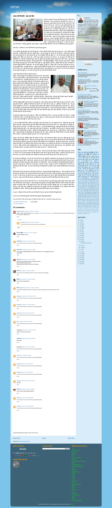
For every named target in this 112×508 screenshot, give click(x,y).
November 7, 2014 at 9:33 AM (28, 259)
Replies (19, 219)
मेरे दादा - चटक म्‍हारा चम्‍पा (90, 165)
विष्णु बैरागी (19, 232)
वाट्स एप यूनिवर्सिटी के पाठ (84, 213)
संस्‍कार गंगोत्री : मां (83, 202)
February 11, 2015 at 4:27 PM (29, 330)
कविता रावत (19, 259)
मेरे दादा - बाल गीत (82, 189)
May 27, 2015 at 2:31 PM (27, 363)
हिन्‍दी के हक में (81, 167)
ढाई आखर (73, 468)
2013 (80, 252)
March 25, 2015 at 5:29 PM (25, 355)
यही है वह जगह (74, 480)
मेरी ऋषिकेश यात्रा (91, 204)
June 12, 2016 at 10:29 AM (27, 397)
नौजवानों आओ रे (87, 123)
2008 (80, 261)
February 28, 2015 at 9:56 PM (28, 338)
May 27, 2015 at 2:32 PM (27, 372)
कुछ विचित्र (83, 195)
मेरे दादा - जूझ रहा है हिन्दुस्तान (92, 162)
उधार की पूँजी (90, 182)
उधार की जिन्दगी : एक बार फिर (85, 243)
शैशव (73, 491)
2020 (80, 229)
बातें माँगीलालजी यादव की (92, 181)
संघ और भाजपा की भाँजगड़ (94, 200)
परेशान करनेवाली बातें (82, 204)
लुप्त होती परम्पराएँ (91, 206)
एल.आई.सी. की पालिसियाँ (87, 188)
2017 (80, 235)
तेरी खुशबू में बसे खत (75, 472)
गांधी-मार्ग (89, 185)
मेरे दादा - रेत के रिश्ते (91, 167)
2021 (80, 228)
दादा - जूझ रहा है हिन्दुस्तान (86, 207)
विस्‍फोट (73, 488)
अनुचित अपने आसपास (90, 159)
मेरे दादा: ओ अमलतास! (87, 175)
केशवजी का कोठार (85, 203)
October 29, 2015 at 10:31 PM (28, 380)
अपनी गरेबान (88, 156)
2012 (80, 253)
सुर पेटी (73, 498)
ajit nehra (19, 313)
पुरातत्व (86, 209)
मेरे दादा (91, 158)
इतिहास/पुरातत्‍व (80, 199)
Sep (82, 245)
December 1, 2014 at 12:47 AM (32, 287)
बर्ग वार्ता (73, 475)
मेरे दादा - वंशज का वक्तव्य (92, 197)
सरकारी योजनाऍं (91, 202)
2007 (80, 263)
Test (18, 355)
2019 (80, 231)
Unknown (22, 222)
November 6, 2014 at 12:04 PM (30, 232)
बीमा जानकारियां (90, 179)
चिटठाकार (73, 463)
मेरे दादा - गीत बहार (85, 210)
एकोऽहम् (14, 7)
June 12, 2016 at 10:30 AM (27, 406)
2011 (80, 255)
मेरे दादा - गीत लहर (92, 210)
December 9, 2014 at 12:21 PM (28, 296)
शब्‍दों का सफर (74, 489)
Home (44, 438)
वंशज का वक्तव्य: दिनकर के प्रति (90, 131)
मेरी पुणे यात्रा (92, 192)
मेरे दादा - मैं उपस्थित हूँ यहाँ (92, 178)
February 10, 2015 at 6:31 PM (25, 321)
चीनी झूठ (79, 207)
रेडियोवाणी (73, 486)
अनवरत (73, 448)
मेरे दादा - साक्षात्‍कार (81, 185)
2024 (80, 222)
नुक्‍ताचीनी (73, 473)
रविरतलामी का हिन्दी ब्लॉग (76, 484)
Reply (18, 216)
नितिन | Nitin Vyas (21, 287)
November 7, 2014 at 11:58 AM (27, 270)
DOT (18, 321)
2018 (80, 233)
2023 (80, 224)
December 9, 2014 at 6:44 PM (28, 304)
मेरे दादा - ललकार (87, 186)
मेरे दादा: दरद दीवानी (85, 164)
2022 (80, 226)
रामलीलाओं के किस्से (90, 193)
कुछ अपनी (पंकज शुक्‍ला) (76, 457)
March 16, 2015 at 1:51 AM (29, 346)
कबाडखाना (74, 454)
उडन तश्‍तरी (74, 452)
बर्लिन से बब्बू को (95, 168)
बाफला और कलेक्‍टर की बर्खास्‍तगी (84, 110)
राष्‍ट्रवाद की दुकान (81, 182)
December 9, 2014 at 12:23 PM (32, 222)
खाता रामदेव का (87, 199)
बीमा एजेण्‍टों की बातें (94, 199)
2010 (80, 257)
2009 (80, 259)
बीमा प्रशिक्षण (89, 195)
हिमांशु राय (19, 279)
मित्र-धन (73, 479)
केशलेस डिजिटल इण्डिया (83, 196)
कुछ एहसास (74, 459)
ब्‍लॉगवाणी (73, 477)
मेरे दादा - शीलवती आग (83, 168)
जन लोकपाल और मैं (81, 179)
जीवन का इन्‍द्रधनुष (19, 203)
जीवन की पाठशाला (87, 172)
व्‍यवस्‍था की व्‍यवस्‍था (91, 190)
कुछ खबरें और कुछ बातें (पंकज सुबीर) (78, 461)
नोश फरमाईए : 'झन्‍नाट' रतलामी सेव (84, 79)
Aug (82, 247)
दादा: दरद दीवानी (93, 207)
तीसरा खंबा (74, 470)
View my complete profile (83, 37)
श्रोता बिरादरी (74, 493)
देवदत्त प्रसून (19, 241)
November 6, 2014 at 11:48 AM (31, 211)
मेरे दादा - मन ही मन (84, 170)
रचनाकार (73, 482)
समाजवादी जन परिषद (75, 495)
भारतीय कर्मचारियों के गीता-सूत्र (83, 116)
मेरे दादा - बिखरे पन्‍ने (87, 183)
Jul (81, 249)
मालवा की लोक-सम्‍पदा (92, 189)
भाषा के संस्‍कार (83, 197)
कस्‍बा (73, 455)
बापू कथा (95, 183)
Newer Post (16, 438)
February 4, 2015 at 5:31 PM (28, 313)
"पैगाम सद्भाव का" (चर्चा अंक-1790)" (46, 213)
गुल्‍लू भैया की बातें (91, 196)
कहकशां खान (19, 338)
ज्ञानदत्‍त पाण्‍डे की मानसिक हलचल (78, 466)
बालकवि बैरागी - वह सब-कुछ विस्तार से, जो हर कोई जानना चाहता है (91, 102)
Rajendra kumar (20, 211)
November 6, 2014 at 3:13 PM (28, 241)
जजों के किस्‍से (96, 203)
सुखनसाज (73, 496)
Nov (82, 241)
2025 (80, 220)
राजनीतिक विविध (84, 206)
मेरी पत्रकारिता (96, 188)
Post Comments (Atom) (24, 441)
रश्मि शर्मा (18, 270)
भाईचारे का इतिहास (96, 195)
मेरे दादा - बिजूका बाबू (90, 176)
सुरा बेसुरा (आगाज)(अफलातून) (77, 500)
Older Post (71, 438)
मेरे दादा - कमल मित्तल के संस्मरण (83, 200)
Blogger (71, 504)
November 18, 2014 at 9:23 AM (28, 279)
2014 (80, 239)
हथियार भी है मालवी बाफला (82, 72)
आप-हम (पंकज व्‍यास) (75, 450)
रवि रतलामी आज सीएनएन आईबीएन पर (85, 94)
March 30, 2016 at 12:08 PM (28, 389)
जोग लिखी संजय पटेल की (76, 464)
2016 (80, 237)
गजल (97, 206)
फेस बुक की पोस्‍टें (91, 209)
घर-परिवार (91, 203)
